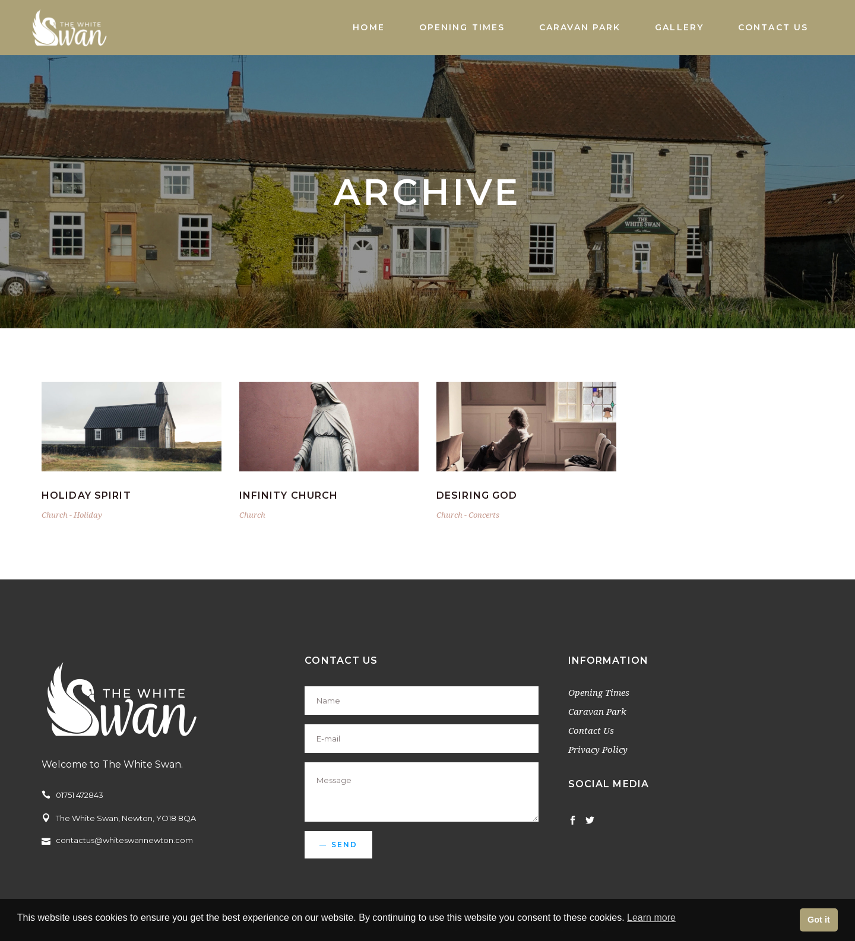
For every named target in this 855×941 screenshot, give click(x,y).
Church (55, 514)
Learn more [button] (651, 918)
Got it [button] (819, 919)
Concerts (483, 514)
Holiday (88, 514)
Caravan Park (597, 711)
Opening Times (598, 692)
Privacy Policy (598, 749)
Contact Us (591, 730)
